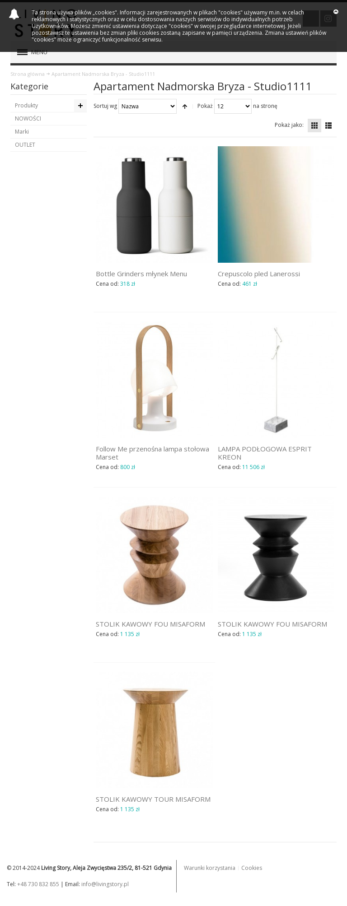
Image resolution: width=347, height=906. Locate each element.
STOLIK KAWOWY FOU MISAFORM (150, 623)
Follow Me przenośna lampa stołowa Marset (152, 452)
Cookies (251, 868)
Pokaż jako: (289, 125)
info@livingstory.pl (105, 884)
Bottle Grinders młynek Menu (141, 273)
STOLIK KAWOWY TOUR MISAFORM (153, 799)
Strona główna (27, 73)
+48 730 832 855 (38, 884)
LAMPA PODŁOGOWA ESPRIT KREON (265, 452)
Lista (328, 125)
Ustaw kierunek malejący (185, 106)
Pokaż (205, 106)
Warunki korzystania (209, 868)
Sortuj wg (105, 106)
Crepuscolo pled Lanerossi (259, 273)
